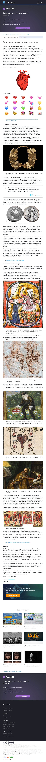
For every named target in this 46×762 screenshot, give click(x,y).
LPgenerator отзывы (7, 710)
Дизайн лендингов (7, 735)
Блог (4, 707)
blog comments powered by (12, 671)
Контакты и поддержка (8, 715)
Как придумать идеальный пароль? (11, 626)
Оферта (5, 717)
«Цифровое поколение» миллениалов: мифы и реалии (11, 646)
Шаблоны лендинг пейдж (8, 724)
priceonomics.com (11, 579)
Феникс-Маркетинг (14, 746)
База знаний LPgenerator (8, 708)
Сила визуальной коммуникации (15, 260)
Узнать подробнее (22, 28)
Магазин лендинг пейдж (8, 726)
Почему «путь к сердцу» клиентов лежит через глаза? (12, 665)
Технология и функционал (9, 722)
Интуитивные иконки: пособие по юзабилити (18, 542)
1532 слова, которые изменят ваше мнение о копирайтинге (32, 646)
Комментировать (12, 595)
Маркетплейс (6, 728)
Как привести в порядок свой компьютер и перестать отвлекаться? (33, 627)
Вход (41, 2)
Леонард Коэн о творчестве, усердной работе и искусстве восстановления (33, 665)
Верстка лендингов (7, 733)
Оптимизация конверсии (8, 736)
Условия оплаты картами (8, 759)
